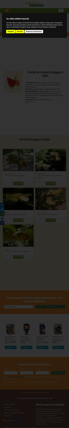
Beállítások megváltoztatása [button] (34, 31)
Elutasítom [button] (20, 31)
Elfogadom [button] (11, 31)
